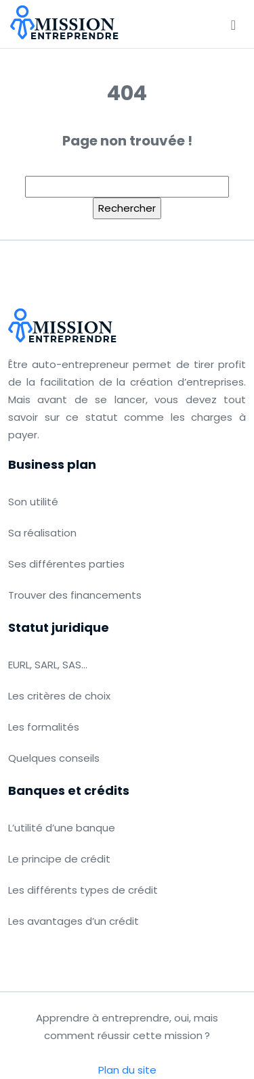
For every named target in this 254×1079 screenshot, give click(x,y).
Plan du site (127, 1070)
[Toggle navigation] (233, 24)
